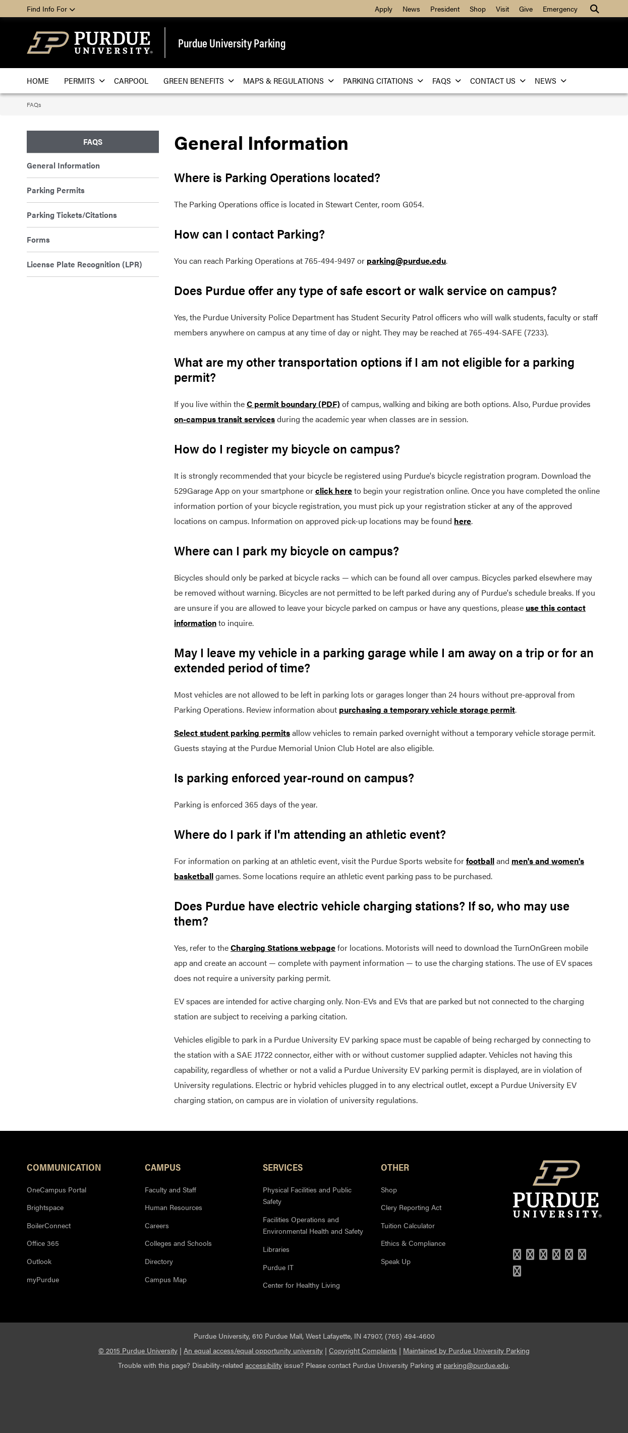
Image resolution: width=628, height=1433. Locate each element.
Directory (159, 1261)
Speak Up (396, 1261)
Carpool (131, 80)
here (462, 521)
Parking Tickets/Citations (72, 214)
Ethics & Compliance (413, 1243)
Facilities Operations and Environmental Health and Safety (313, 1225)
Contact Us (495, 80)
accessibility (263, 1365)
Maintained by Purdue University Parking (466, 1350)
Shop (478, 9)
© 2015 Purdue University (138, 1350)
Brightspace (45, 1207)
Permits (81, 80)
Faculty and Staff (170, 1189)
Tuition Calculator (408, 1225)
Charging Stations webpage (283, 947)
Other (395, 1166)
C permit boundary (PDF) (293, 404)
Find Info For (51, 9)
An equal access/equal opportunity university (253, 1350)
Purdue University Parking (232, 43)
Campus (163, 1166)
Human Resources (173, 1207)
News (411, 9)
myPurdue (43, 1279)
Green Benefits (195, 80)
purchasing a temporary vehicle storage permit (427, 709)
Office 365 (43, 1243)
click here (333, 490)
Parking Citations (380, 80)
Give (526, 9)
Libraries (276, 1249)
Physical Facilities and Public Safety (307, 1195)
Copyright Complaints (363, 1350)
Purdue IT (278, 1267)
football (480, 861)
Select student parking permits (232, 732)
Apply (383, 9)
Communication (64, 1166)
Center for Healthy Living (301, 1285)
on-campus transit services (224, 419)
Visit (502, 9)
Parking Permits (56, 190)
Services (283, 1166)
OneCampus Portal (56, 1189)
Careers (157, 1225)
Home (38, 80)
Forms (38, 239)
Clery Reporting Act (411, 1207)
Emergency (560, 9)
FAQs (443, 80)
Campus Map (166, 1279)
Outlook (39, 1261)
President (445, 9)
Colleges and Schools (178, 1243)
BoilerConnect (49, 1225)
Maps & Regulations (285, 80)
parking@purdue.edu (406, 260)
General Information (63, 165)
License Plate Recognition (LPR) (84, 264)
